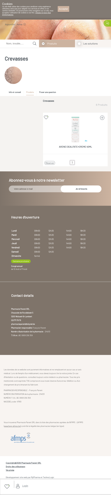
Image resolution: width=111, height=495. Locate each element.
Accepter (63, 9)
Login (25, 485)
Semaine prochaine (21, 261)
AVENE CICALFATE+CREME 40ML (75, 146)
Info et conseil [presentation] (15, 92)
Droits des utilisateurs (15, 466)
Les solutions (90, 43)
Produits (52, 43)
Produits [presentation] (30, 92)
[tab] (16, 93)
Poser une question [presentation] (47, 92)
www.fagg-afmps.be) (12, 426)
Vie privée (10, 470)
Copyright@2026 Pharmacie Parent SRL (23, 463)
